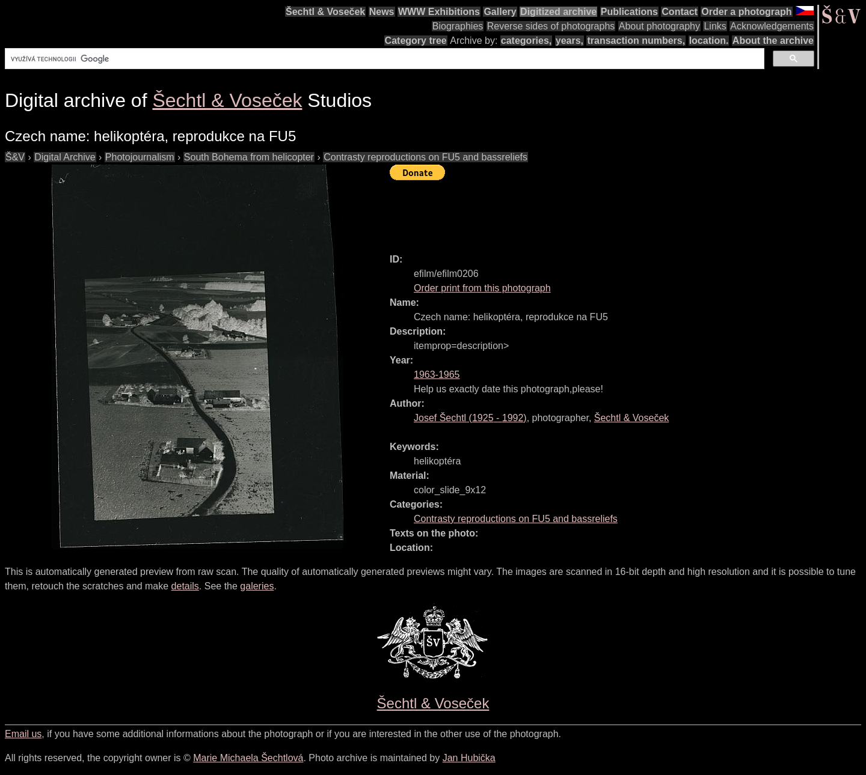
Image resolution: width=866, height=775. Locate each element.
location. (709, 40)
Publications (629, 12)
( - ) (470, 418)
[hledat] (383, 58)
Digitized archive (558, 12)
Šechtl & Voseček (325, 12)
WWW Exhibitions (439, 12)
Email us (23, 734)
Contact (680, 12)
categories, (526, 40)
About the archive (773, 40)
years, (569, 40)
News (382, 12)
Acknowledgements (772, 26)
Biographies (458, 26)
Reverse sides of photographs (551, 26)
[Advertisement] (609, 211)
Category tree (416, 40)
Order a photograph (746, 12)
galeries (257, 586)
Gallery (500, 12)
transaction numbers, (636, 40)
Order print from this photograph (482, 288)
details (185, 586)
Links (715, 26)
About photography (659, 26)
